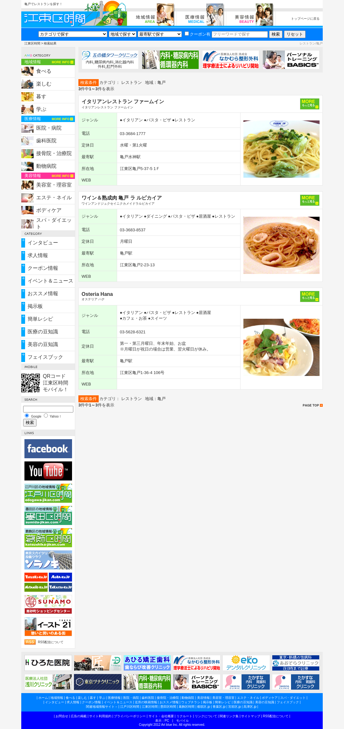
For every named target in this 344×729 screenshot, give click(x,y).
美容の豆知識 (43, 344)
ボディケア (49, 210)
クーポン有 (197, 34)
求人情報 (38, 255)
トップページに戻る (305, 18)
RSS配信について (51, 642)
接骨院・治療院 (54, 153)
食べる (43, 71)
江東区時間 (32, 43)
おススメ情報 (43, 293)
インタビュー (43, 242)
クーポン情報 (43, 268)
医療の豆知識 (43, 331)
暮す (41, 96)
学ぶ (41, 109)
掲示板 (35, 306)
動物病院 (46, 166)
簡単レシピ (40, 319)
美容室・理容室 (54, 184)
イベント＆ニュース (50, 280)
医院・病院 (49, 128)
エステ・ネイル (54, 197)
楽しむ (43, 83)
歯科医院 (46, 140)
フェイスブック (45, 357)
